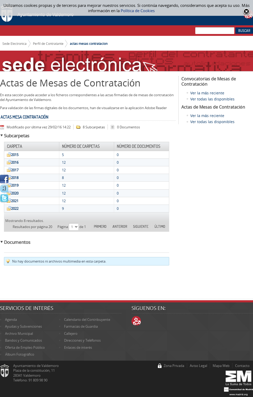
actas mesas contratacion (89, 43)
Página (63, 226)
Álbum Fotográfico (19, 354)
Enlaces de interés (78, 347)
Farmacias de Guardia (81, 326)
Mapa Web (221, 365)
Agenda (11, 319)
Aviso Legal (198, 365)
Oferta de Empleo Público (25, 347)
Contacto (242, 365)
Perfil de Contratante (48, 43)
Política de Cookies (138, 10)
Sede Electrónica (14, 43)
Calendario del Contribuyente (87, 319)
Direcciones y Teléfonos (82, 340)
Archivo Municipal (19, 333)
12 (64, 162)
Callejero (70, 333)
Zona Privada (174, 365)
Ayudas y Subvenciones (23, 326)
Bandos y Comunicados (23, 340)
